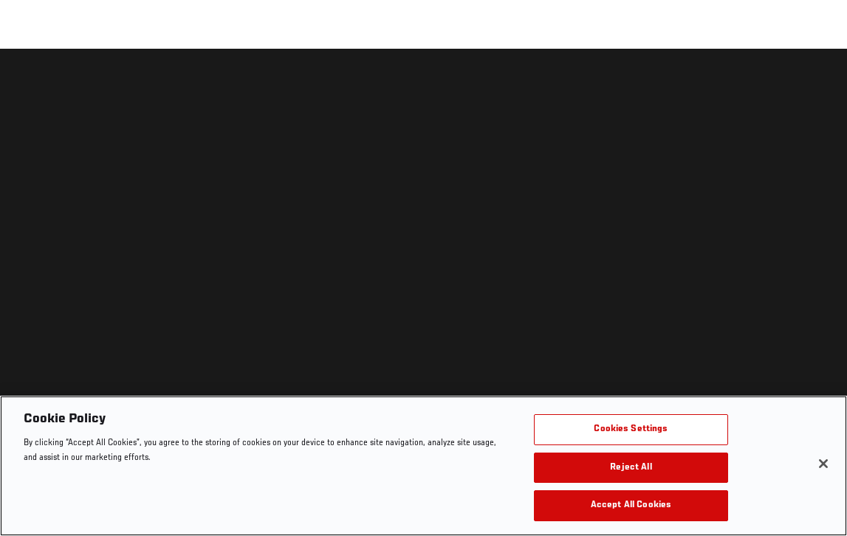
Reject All (630, 468)
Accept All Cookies (631, 505)
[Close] (823, 463)
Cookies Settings (631, 429)
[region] (423, 466)
